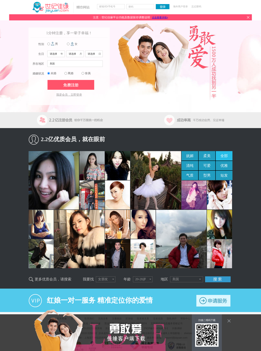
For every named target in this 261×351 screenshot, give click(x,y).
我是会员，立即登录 (69, 94)
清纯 (190, 166)
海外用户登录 (180, 6)
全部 (224, 156)
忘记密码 (196, 6)
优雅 (224, 166)
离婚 (70, 73)
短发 (224, 175)
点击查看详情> (160, 17)
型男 (207, 175)
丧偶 (88, 73)
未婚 (53, 73)
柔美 (207, 156)
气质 (190, 175)
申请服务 (213, 301)
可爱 (207, 166)
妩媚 (190, 156)
